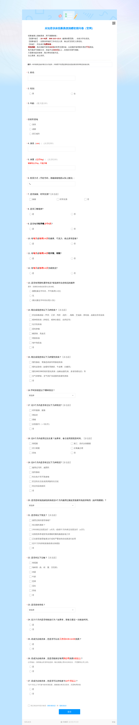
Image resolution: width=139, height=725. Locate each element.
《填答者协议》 (51, 706)
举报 (113, 722)
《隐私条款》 (63, 706)
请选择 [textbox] (31, 395)
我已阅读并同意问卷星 (38, 706)
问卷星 (65, 722)
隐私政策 (27, 722)
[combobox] (51, 395)
